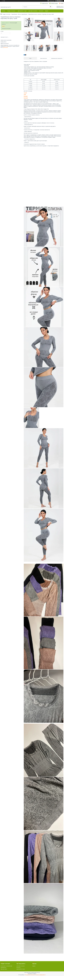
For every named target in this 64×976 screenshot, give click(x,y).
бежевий (26, 96)
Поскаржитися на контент (30, 974)
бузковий (26, 97)
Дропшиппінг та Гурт (22, 10)
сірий (25, 94)
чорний (25, 92)
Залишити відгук (54, 3)
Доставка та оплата (33, 10)
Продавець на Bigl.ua (32, 973)
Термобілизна (14, 14)
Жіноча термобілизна (22, 14)
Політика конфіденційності (41, 974)
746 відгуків (51, 0)
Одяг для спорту (4, 969)
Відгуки (46, 10)
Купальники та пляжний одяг (6, 966)
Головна (3, 10)
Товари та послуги (11, 10)
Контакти (41, 10)
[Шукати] (50, 7)
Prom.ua (38, 972)
